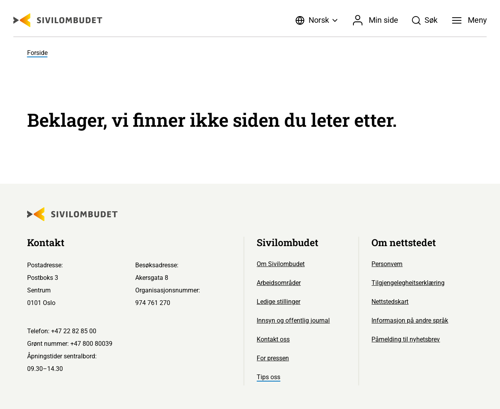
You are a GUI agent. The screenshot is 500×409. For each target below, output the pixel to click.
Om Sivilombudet (281, 264)
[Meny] (469, 20)
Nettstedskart (389, 301)
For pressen (273, 358)
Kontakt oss (273, 339)
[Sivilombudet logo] (57, 20)
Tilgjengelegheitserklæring (408, 283)
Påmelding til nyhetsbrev (405, 339)
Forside (37, 53)
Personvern (387, 264)
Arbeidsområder (279, 283)
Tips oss (268, 377)
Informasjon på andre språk (409, 320)
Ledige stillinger (278, 301)
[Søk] (424, 20)
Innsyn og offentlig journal (293, 320)
